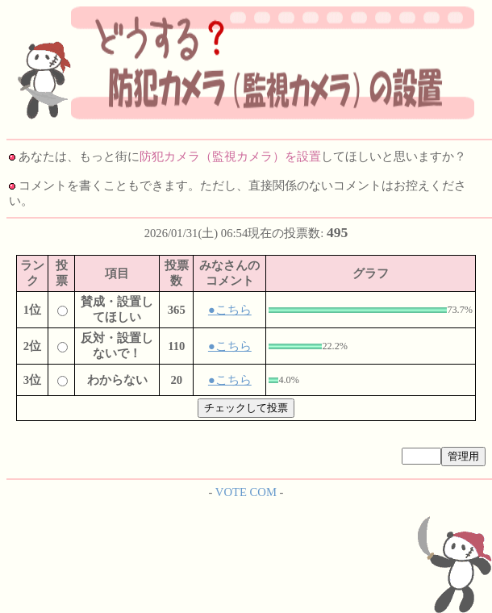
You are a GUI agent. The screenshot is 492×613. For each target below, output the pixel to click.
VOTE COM (246, 492)
